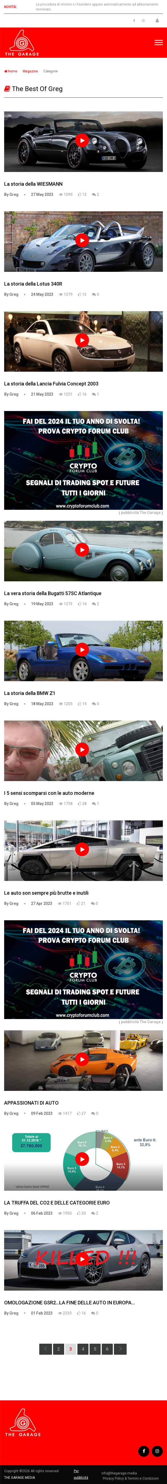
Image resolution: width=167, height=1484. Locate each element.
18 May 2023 (42, 704)
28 (82, 803)
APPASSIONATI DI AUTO (31, 1103)
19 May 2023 (42, 604)
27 (81, 1113)
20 (81, 1213)
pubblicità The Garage (141, 512)
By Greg (11, 194)
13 (82, 294)
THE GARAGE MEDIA (19, 1478)
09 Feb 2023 (42, 1113)
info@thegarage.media (119, 1473)
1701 (64, 903)
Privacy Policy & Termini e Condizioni (131, 1478)
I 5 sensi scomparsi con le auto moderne (49, 793)
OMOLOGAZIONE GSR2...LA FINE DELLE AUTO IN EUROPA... (69, 1302)
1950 (65, 1213)
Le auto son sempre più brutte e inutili (46, 893)
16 (82, 394)
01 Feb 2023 (42, 1313)
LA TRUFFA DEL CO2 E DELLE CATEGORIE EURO (57, 1203)
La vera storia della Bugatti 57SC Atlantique (52, 593)
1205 (65, 704)
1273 (65, 604)
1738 (65, 803)
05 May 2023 (42, 803)
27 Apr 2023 (41, 903)
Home (10, 71)
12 (82, 194)
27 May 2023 (42, 194)
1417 (65, 1113)
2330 (65, 1313)
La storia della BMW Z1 (30, 693)
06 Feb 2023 (42, 1213)
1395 (65, 194)
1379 (65, 294)
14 (82, 604)
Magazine (30, 71)
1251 (65, 394)
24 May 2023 (42, 294)
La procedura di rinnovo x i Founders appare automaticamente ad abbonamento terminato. (97, 6)
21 (81, 903)
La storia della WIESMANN (33, 184)
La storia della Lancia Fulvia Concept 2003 (51, 384)
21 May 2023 (42, 394)
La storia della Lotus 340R (33, 284)
